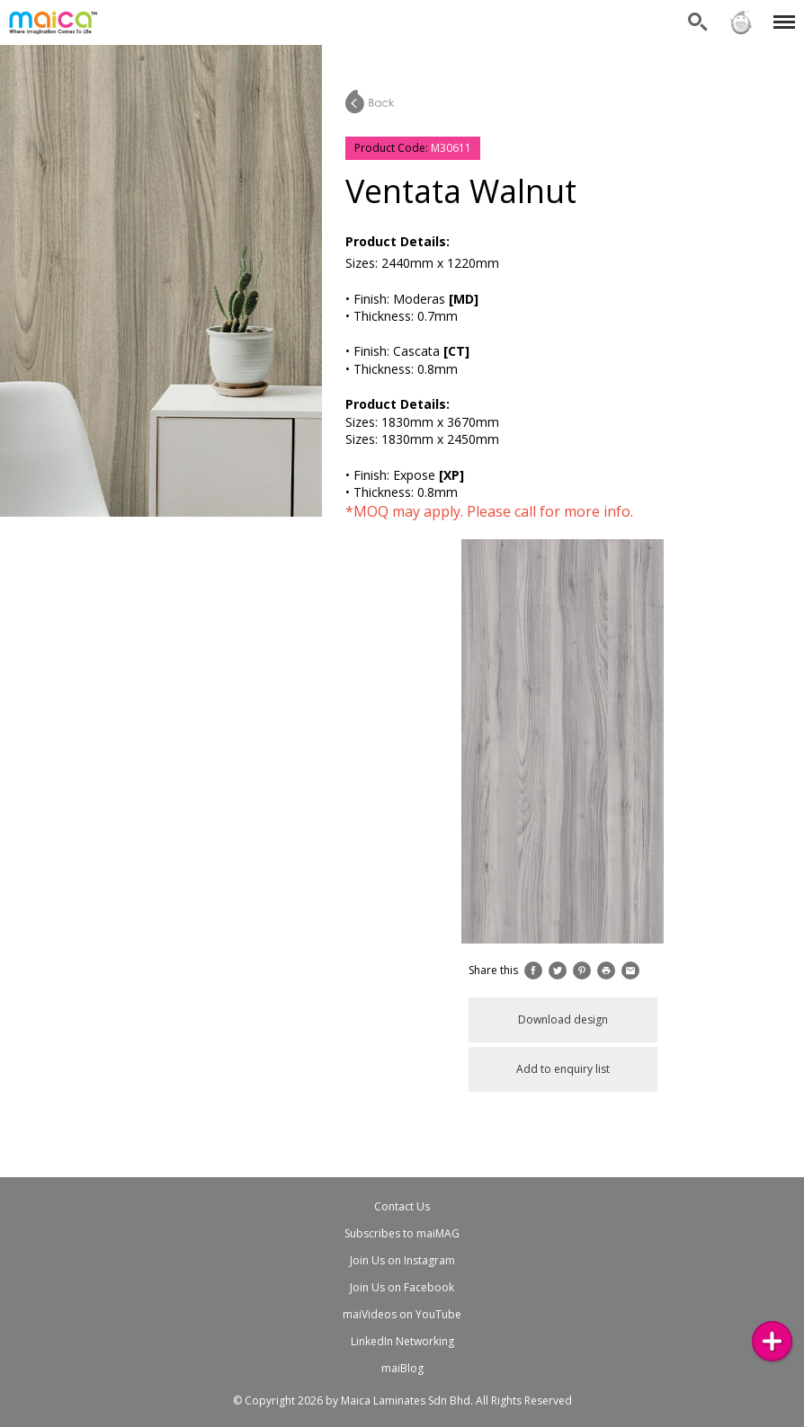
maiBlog (402, 1368)
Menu (781, 13)
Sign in (741, 22)
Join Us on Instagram (402, 1260)
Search (698, 22)
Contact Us (402, 1206)
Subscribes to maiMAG (402, 1233)
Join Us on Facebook (402, 1287)
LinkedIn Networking (402, 1341)
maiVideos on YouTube (402, 1314)
